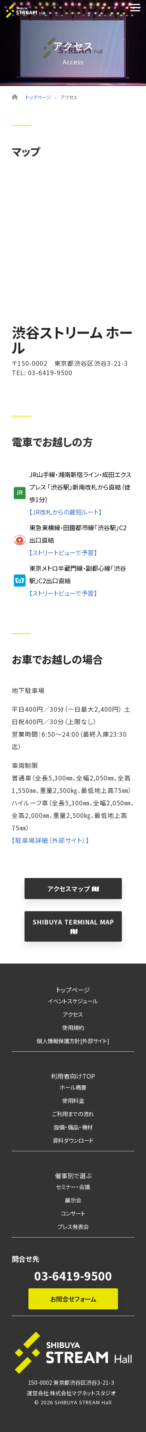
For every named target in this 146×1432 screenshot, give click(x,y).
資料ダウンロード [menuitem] (73, 1140)
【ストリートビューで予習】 (63, 552)
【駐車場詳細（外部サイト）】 (50, 840)
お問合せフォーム (73, 1299)
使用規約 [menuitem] (73, 1027)
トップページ (38, 97)
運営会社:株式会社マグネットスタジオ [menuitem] (71, 1393)
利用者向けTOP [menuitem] (73, 1076)
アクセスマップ (73, 888)
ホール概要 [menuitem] (73, 1087)
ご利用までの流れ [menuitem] (73, 1114)
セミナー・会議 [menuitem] (73, 1187)
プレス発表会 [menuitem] (73, 1226)
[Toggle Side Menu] (135, 7)
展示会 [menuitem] (73, 1200)
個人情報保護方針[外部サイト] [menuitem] (73, 1041)
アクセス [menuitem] (73, 1014)
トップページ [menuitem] (73, 989)
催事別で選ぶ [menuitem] (73, 1175)
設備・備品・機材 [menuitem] (73, 1127)
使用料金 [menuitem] (73, 1100)
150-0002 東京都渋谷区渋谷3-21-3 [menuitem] (71, 1382)
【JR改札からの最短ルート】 (65, 512)
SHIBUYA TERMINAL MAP (73, 926)
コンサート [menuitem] (73, 1213)
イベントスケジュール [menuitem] (73, 1001)
